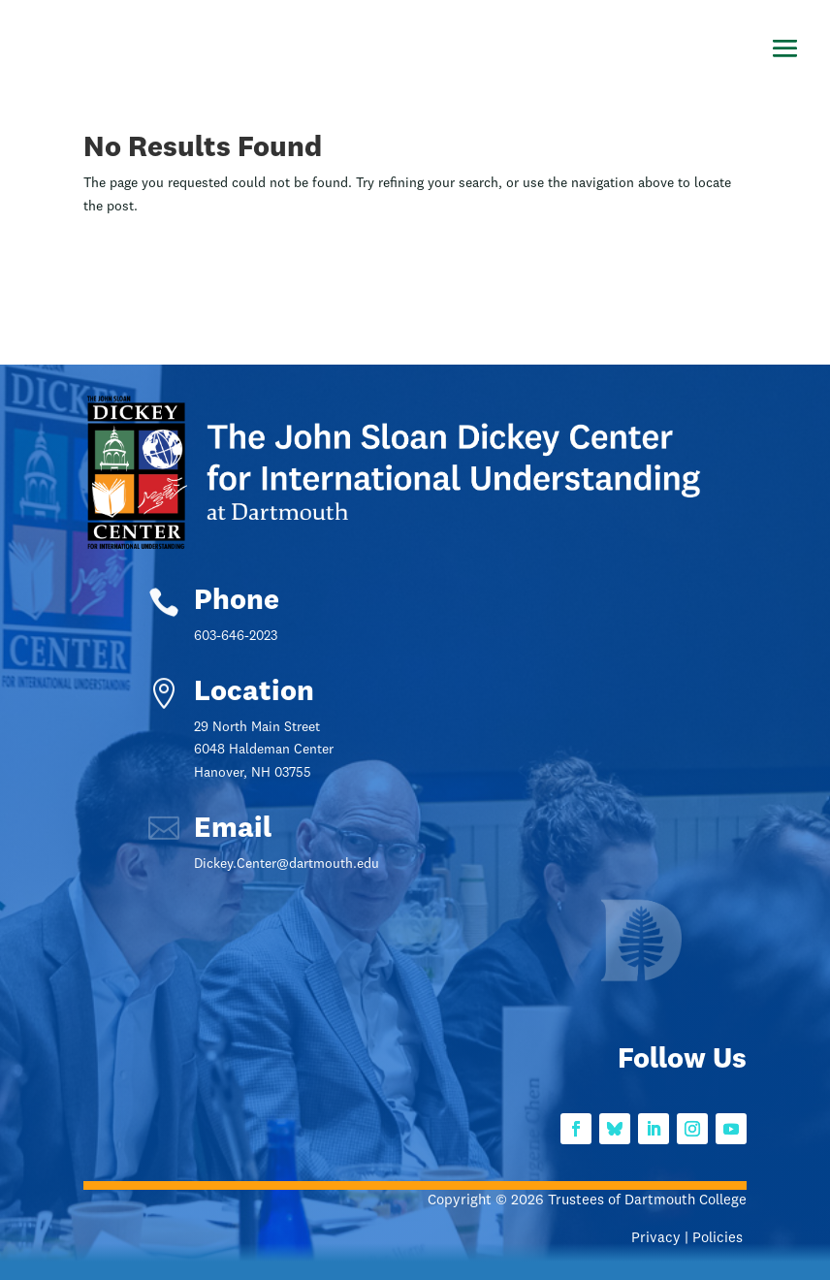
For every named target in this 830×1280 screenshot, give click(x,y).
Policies (719, 1239)
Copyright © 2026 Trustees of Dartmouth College (587, 1201)
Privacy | (661, 1239)
